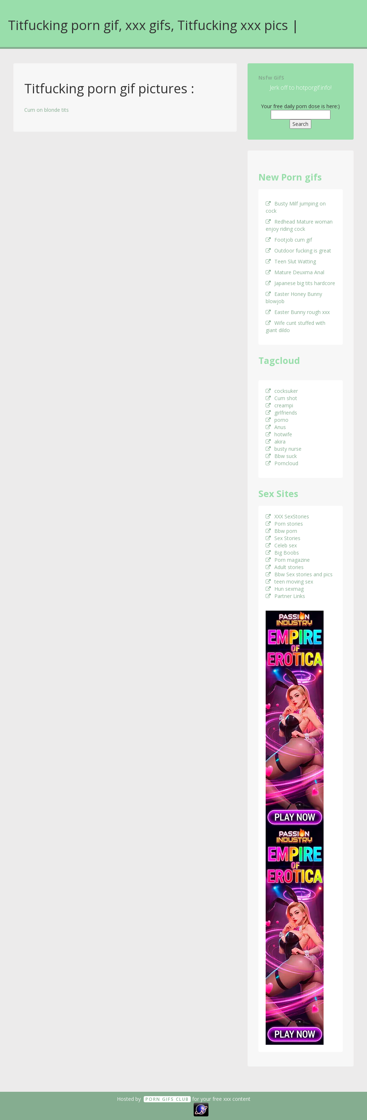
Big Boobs (282, 552)
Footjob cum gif (289, 239)
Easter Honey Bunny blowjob (294, 297)
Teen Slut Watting (291, 261)
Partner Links (285, 596)
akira (276, 441)
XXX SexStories (287, 516)
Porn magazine (288, 559)
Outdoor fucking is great (298, 250)
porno (277, 419)
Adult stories (285, 567)
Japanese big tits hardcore (300, 283)
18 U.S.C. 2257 (175, 1109)
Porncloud (282, 463)
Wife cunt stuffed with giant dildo (295, 326)
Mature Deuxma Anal (295, 272)
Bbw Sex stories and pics (299, 574)
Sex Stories (283, 538)
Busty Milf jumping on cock (296, 207)
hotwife (279, 434)
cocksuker (282, 390)
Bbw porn (281, 530)
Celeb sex (281, 545)
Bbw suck (281, 456)
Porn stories (284, 523)
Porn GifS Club (167, 1099)
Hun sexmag (285, 588)
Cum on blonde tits (46, 109)
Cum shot (281, 398)
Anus (276, 427)
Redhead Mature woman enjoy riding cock (299, 225)
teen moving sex (289, 581)
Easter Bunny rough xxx (298, 312)
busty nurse (283, 448)
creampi (279, 405)
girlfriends (281, 412)
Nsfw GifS (271, 77)
